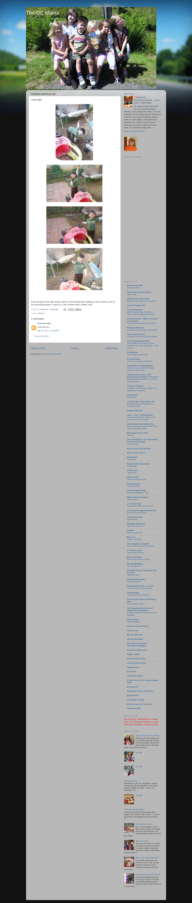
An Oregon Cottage (135, 700)
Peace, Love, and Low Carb (139, 704)
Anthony (41, 313)
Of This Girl (132, 470)
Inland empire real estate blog (140, 424)
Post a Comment (42, 336)
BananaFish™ (133, 687)
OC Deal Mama (133, 359)
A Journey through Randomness (141, 510)
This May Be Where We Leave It (140, 506)
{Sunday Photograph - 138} (138, 493)
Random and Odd (135, 285)
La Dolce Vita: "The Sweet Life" (141, 402)
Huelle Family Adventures (138, 464)
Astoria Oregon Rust (136, 305)
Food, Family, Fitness (136, 663)
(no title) (139, 752)
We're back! (131, 397)
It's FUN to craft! (134, 550)
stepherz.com (133, 667)
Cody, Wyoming (133, 486)
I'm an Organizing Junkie (138, 341)
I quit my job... (132, 473)
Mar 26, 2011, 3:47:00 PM (48, 331)
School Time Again (134, 539)
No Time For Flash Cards (138, 299)
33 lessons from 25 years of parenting (142, 330)
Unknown (41, 323)
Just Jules (131, 671)
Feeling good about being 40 (138, 595)
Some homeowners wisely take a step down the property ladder (142, 427)
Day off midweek (133, 622)
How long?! (131, 459)
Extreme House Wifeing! (138, 626)
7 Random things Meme (134, 809)
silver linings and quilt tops (137, 355)
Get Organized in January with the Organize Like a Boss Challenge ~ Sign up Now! (142, 345)
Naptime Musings (135, 411)
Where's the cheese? (136, 453)
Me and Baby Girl (134, 566)
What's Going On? (134, 582)
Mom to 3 (131, 537)
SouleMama (132, 352)
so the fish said (134, 504)
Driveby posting (130, 781)
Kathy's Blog (133, 619)
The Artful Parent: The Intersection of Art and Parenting (142, 441)
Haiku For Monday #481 (136, 479)
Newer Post (38, 348)
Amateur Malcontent (136, 579)
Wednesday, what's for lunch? (148, 874)
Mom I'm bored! (142, 841)
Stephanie (141, 97)
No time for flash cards (137, 650)
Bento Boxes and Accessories (139, 559)
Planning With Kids (135, 328)
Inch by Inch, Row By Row (139, 448)
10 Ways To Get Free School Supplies (142, 337)
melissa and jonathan (136, 659)
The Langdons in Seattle (138, 544)
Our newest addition (144, 824)
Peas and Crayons (135, 386)
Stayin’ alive (132, 294)
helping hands (132, 499)
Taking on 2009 (134, 708)
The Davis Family (134, 517)
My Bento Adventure (136, 524)
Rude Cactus (133, 477)
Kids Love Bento (134, 557)
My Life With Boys (135, 564)
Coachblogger (133, 593)
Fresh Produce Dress (135, 553)
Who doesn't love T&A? (137, 433)
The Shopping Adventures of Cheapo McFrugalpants (140, 609)
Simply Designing (135, 639)
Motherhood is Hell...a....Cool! (140, 586)
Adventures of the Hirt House (140, 691)
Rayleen (130, 530)
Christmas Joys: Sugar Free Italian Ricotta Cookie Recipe (141, 369)
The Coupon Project (136, 334)
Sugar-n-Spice (133, 654)
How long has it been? (136, 604)
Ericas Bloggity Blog (136, 490)
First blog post (132, 444)
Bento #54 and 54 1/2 (135, 526)
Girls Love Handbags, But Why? (140, 361)
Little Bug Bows (143, 719)
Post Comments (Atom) (52, 354)
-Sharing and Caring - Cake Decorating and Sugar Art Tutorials (142, 376)
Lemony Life (132, 630)
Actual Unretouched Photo (139, 292)
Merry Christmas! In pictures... (148, 736)
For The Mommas (135, 310)
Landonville (132, 395)
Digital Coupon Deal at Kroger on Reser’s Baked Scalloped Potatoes (141, 313)
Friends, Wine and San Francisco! (140, 546)
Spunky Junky (133, 484)
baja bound (132, 457)
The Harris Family (135, 676)
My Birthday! (132, 466)
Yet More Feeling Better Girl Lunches (141, 323)
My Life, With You (135, 635)
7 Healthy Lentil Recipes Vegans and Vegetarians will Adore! (141, 389)
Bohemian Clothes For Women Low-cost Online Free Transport (141, 418)
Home (74, 348)
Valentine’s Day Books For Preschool (141, 301)
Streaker (130, 435)
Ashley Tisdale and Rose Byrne (139, 588)
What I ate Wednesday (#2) (147, 858)
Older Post (111, 348)
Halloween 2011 (133, 575)
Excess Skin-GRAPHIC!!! (137, 513)
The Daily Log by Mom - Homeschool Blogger (137, 644)
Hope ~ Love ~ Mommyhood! (140, 415)
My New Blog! (132, 519)
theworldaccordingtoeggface (140, 366)
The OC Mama (42, 13)
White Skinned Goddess (138, 497)
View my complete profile (134, 131)
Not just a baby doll (134, 533)
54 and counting (133, 288)
